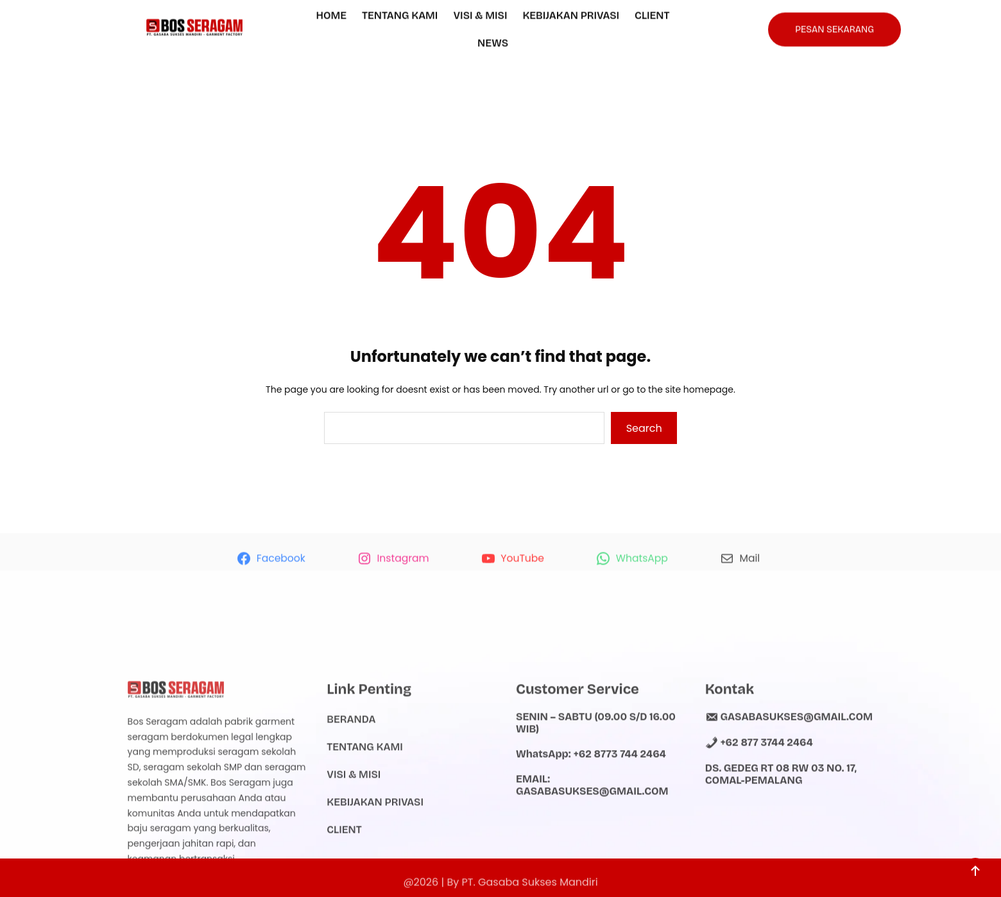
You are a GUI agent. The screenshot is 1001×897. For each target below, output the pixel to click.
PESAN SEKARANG (834, 26)
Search (644, 428)
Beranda (351, 773)
